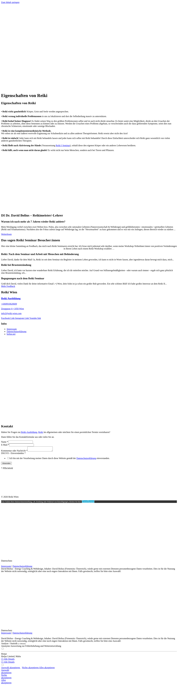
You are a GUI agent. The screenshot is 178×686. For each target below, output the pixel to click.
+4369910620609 (9, 304)
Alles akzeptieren (47, 668)
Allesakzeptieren (6, 682)
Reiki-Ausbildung (29, 432)
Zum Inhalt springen (10, 2)
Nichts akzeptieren (30, 668)
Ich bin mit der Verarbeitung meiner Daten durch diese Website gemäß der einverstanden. (60, 459)
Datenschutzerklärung (86, 459)
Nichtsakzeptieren (6, 677)
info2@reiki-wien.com (11, 313)
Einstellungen (88, 502)
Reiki (40, 432)
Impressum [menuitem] (12, 329)
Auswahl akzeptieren (11, 668)
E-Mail (5, 445)
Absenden (6, 464)
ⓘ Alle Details (8, 660)
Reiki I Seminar (63, 145)
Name (4, 442)
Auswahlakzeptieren (6, 672)
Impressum (6, 567)
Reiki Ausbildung (11, 298)
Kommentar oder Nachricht (14, 451)
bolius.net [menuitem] (11, 334)
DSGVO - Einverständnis (13, 454)
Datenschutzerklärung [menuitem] (16, 331)
